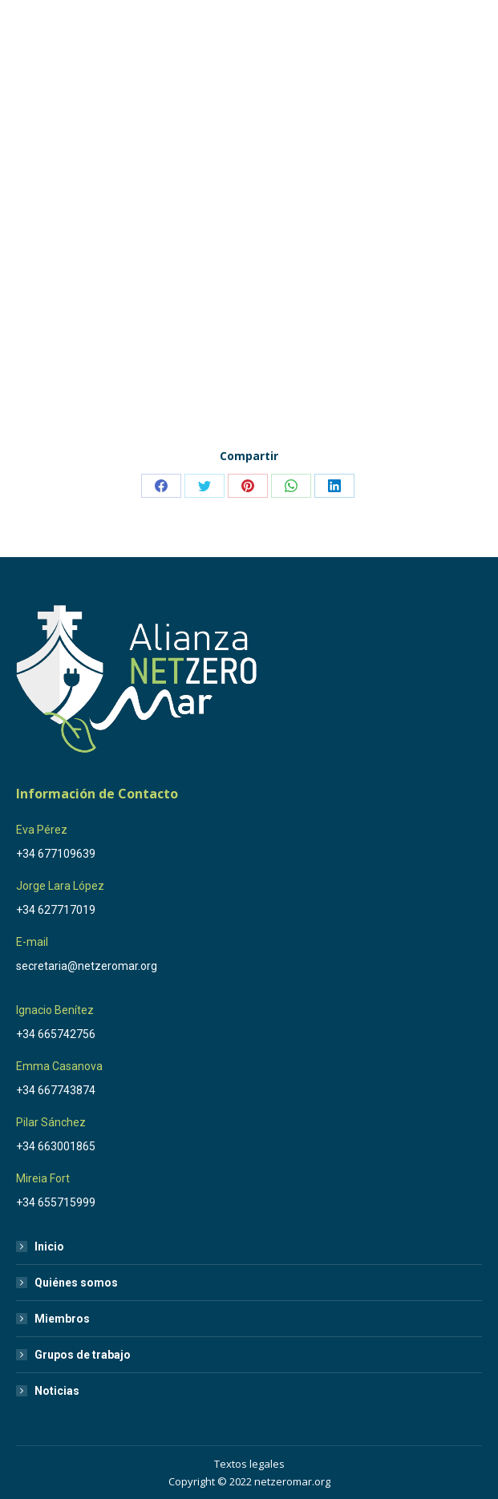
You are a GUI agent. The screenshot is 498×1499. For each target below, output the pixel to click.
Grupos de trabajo (82, 1354)
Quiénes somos (76, 1282)
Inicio (49, 1246)
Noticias (56, 1390)
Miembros (62, 1318)
